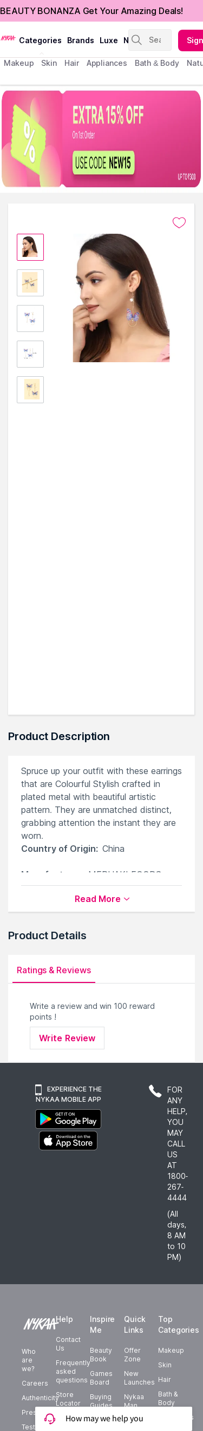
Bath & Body (168, 1398)
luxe (109, 40)
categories (40, 40)
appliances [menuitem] (107, 62)
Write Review (67, 1038)
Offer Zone (132, 1354)
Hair (164, 1379)
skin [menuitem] (49, 62)
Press (31, 1412)
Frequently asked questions (73, 1371)
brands (80, 40)
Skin (165, 1365)
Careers (35, 1383)
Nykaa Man (134, 1401)
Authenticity (40, 1398)
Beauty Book (101, 1354)
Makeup (171, 1350)
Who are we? (29, 1360)
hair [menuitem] (71, 62)
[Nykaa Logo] (8, 37)
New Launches (139, 1377)
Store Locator (68, 1399)
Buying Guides (101, 1401)
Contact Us (68, 1343)
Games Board (101, 1377)
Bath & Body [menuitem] (157, 62)
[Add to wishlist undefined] (179, 222)
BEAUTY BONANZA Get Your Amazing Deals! (91, 10)
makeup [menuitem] (19, 62)
